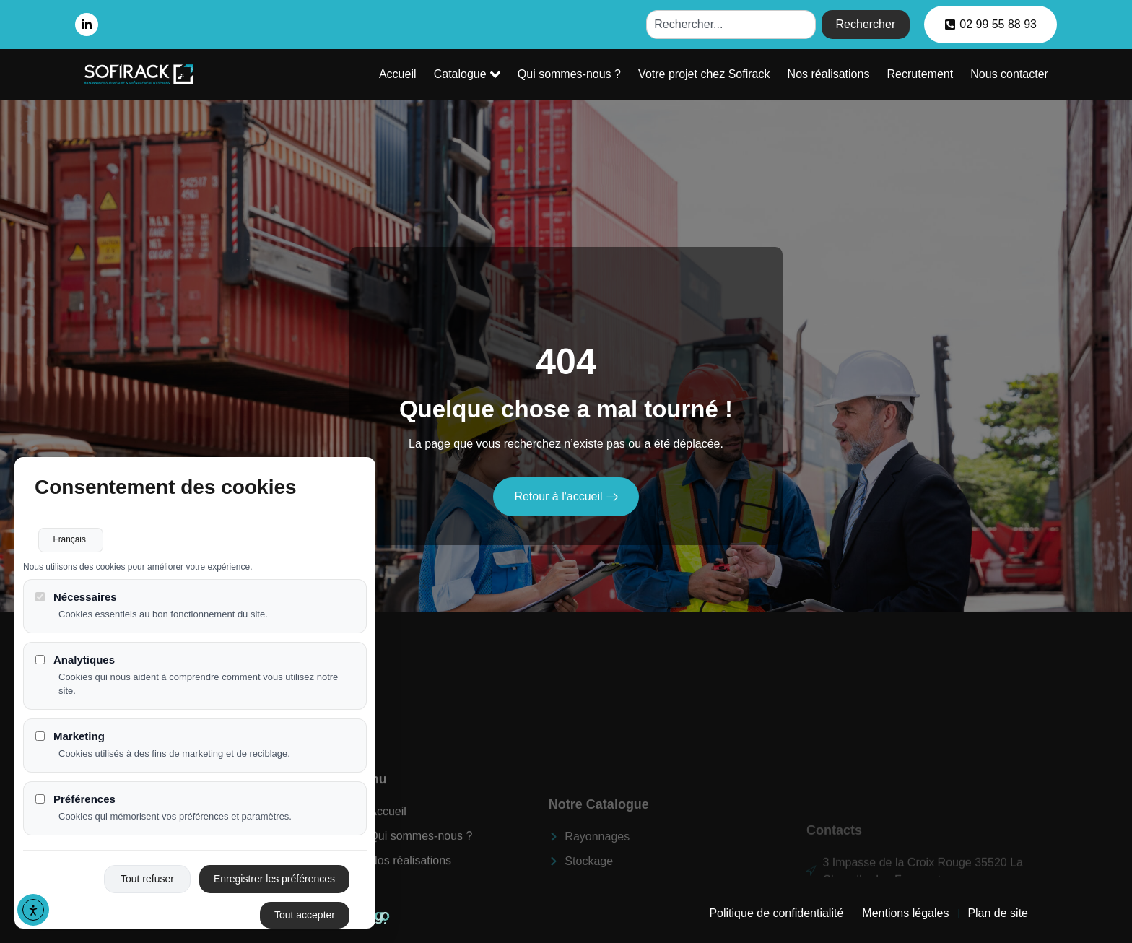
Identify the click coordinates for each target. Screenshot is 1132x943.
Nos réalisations (836, 74)
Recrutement (925, 74)
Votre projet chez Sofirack (714, 74)
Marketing (70, 740)
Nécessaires (76, 601)
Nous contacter (1011, 74)
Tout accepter (304, 919)
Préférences (75, 803)
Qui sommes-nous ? (582, 74)
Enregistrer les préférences (274, 883)
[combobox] (730, 24)
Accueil (417, 74)
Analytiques (75, 664)
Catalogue (483, 74)
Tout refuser (147, 883)
